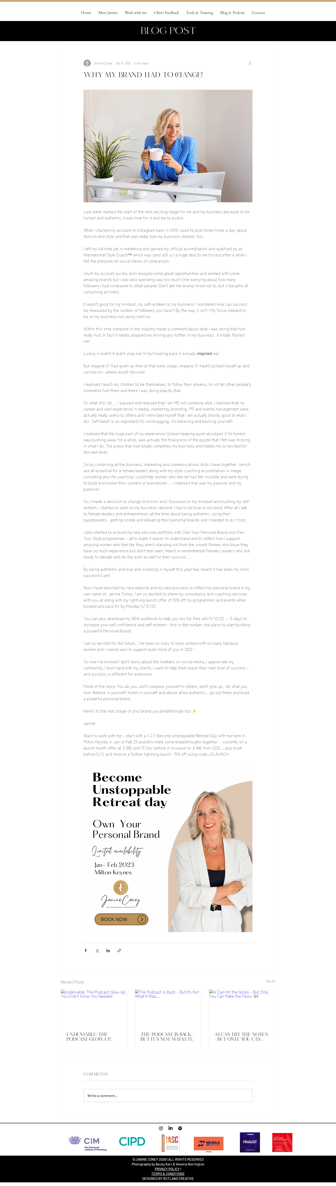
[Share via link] (119, 950)
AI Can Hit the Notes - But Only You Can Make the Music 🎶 (241, 1037)
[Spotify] (180, 1128)
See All (270, 981)
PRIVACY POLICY (167, 1169)
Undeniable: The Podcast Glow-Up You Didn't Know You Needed (93, 1037)
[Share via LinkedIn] (108, 950)
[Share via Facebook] (86, 950)
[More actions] (249, 63)
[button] (135, 12)
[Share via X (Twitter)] (97, 950)
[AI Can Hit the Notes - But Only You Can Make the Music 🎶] (242, 1008)
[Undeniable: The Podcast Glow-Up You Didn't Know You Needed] (94, 1008)
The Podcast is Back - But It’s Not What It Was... (167, 1037)
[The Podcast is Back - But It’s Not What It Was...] (168, 1008)
